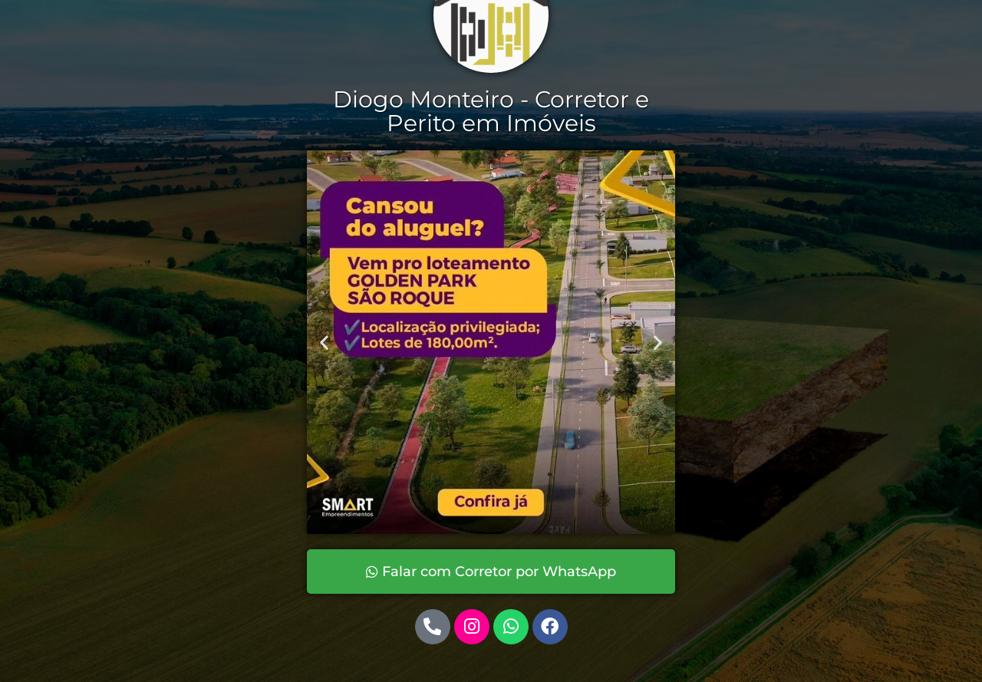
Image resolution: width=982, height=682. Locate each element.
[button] (324, 341)
